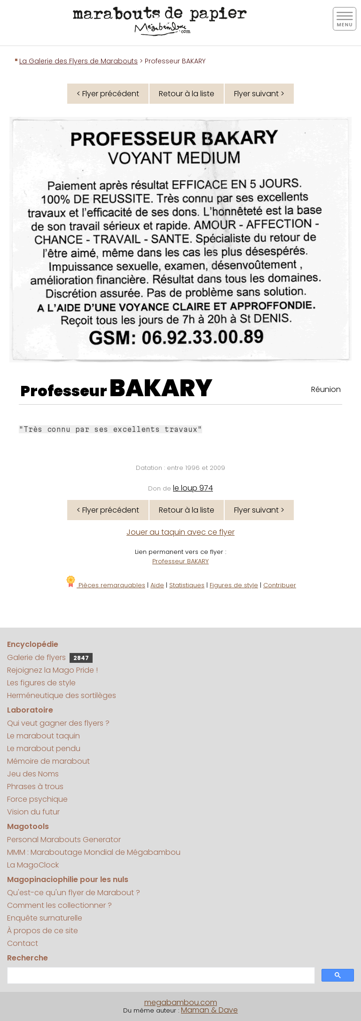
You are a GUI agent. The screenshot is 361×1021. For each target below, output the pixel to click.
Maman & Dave (209, 1010)
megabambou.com (180, 1002)
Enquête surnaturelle (44, 918)
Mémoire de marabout (48, 761)
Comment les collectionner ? (59, 905)
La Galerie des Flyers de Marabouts (78, 61)
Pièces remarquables (105, 585)
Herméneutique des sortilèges (61, 695)
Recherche (27, 957)
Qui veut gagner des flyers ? (58, 723)
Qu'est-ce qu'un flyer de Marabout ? (73, 892)
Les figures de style (41, 682)
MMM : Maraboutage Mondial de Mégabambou (93, 852)
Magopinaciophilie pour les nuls (67, 879)
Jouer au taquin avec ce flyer (180, 532)
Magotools (28, 826)
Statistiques (186, 585)
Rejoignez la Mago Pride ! (52, 670)
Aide (157, 585)
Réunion (326, 389)
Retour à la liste (186, 93)
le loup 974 (193, 488)
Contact (22, 943)
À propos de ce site (42, 930)
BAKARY (161, 388)
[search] (160, 976)
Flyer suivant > (259, 93)
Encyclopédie (32, 644)
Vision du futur (33, 811)
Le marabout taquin (43, 735)
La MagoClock (33, 865)
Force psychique (37, 799)
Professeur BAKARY (180, 561)
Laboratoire (30, 710)
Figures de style (234, 585)
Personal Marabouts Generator (64, 839)
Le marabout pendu (43, 748)
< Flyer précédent (108, 93)
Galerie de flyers (50, 657)
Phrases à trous (35, 786)
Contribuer (279, 585)
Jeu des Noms (33, 773)
